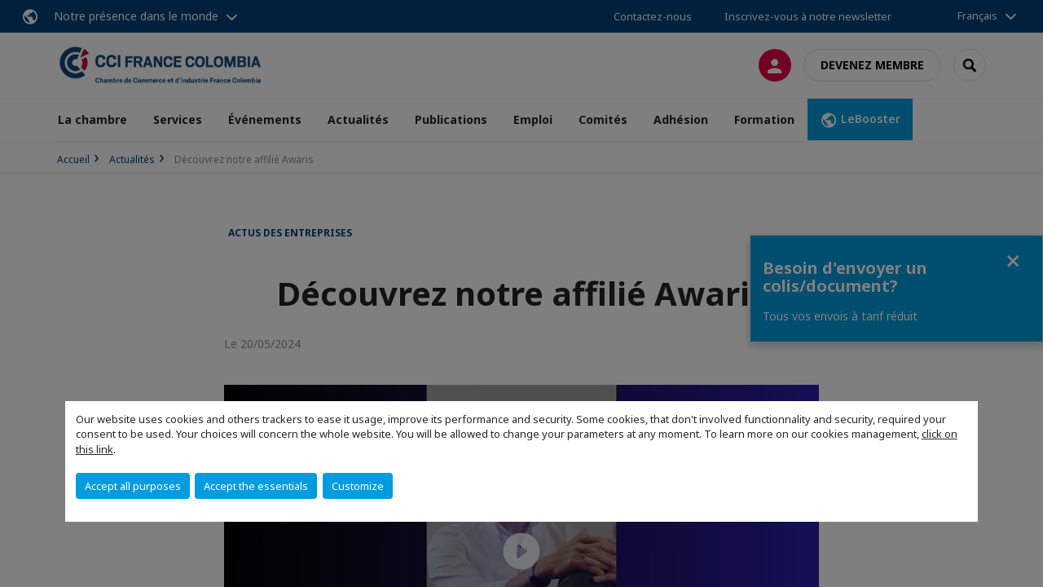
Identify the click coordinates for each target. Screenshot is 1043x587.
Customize (358, 486)
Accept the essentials (256, 486)
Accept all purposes (133, 486)
